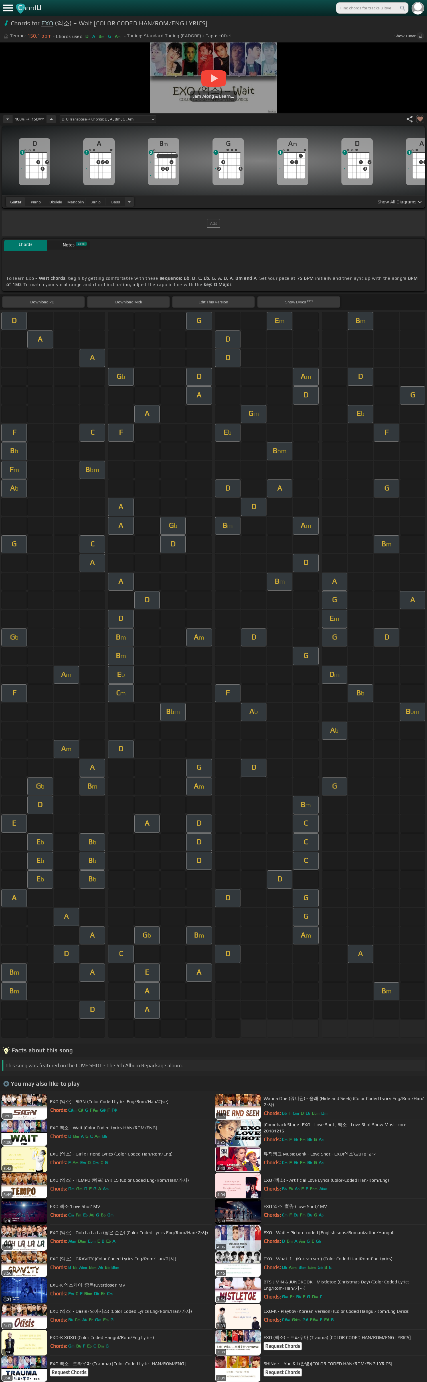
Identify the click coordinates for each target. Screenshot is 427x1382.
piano (36, 202)
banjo (95, 202)
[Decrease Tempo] (8, 119)
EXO (47, 23)
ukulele (55, 202)
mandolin (75, 202)
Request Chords (282, 1346)
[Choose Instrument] (129, 201)
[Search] (402, 8)
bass (115, 202)
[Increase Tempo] (51, 119)
